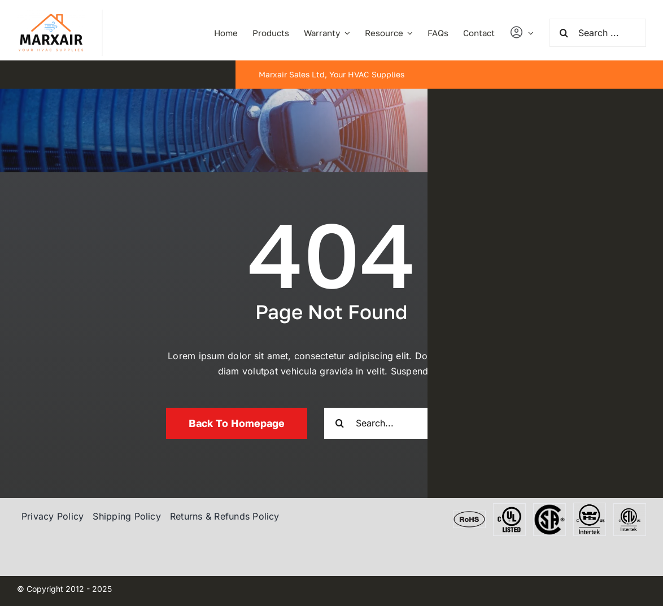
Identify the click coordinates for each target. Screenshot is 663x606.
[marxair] (51, 14)
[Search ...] (597, 33)
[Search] (563, 33)
